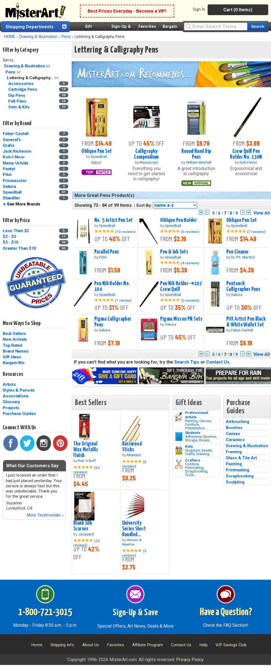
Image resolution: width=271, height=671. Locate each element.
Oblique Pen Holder (178, 220)
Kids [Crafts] (189, 446)
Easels (207, 450)
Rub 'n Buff (87, 460)
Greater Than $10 (19, 248)
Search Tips (186, 362)
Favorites (147, 26)
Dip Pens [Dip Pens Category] (17, 95)
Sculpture (192, 450)
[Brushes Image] (179, 437)
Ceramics (235, 439)
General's (12, 139)
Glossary (11, 401)
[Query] (215, 26)
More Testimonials (44, 515)
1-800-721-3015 (45, 612)
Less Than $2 (16, 230)
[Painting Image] (179, 417)
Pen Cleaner (237, 252)
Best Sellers (14, 333)
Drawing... (204, 454)
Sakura (9, 186)
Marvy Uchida (15, 163)
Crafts (190, 454)
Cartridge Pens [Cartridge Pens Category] (23, 89)
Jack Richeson (17, 151)
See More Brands (23, 204)
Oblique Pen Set (96, 151)
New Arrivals (15, 339)
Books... (205, 440)
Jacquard (86, 534)
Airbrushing (237, 421)
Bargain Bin (13, 362)
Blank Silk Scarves (82, 526)
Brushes (209, 437)
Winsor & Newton (132, 542)
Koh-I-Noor (14, 157)
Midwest (134, 455)
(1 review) (123, 300)
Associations (16, 396)
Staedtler (11, 198)
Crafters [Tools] (192, 460)
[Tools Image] (179, 464)
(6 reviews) (190, 231)
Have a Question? (226, 612)
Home (36, 644)
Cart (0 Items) (237, 9)
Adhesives (193, 437)
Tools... (190, 475)
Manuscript (148, 162)
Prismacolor (14, 180)
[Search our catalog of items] (257, 26)
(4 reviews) (190, 263)
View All (261, 213)
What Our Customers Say (32, 465)
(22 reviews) (86, 542)
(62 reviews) (86, 469)
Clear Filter (48, 66)
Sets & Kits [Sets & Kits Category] (19, 107)
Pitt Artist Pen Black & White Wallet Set (245, 322)
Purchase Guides (19, 413)
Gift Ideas (12, 356)
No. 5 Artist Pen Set (113, 220)
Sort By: (144, 205)
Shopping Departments (29, 26)
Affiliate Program (147, 644)
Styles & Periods (18, 390)
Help (203, 644)
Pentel (9, 168)
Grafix (8, 145)
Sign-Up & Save (135, 612)
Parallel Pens (106, 252)
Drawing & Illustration (38, 36)
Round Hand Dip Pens (196, 154)
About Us (90, 644)
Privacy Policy (190, 659)
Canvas (205, 421)
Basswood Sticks (132, 446)
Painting (191, 421)
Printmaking (194, 468)
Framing (234, 451)
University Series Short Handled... (134, 528)
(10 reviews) (125, 231)
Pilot (7, 174)
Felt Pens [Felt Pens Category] (18, 101)
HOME (9, 36)
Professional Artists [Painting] (196, 414)
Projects (11, 407)
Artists (9, 384)
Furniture (192, 424)
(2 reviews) (190, 300)
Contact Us (217, 362)
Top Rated (12, 345)
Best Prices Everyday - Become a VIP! (127, 11)
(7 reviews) (256, 231)
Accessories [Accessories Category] (21, 83)
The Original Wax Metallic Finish (85, 449)
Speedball (12, 192)
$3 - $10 (10, 242)
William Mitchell (198, 162)
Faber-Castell (16, 133)
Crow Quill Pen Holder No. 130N (246, 154)
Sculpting (235, 482)
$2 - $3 (9, 236)
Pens (66, 36)
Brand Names (15, 351)
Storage (191, 440)
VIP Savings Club (231, 644)
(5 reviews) (134, 553)
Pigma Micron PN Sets (181, 319)
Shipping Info (62, 644)
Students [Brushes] (192, 432)
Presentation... (196, 428)
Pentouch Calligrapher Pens (243, 286)
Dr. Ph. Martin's (243, 257)
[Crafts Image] (179, 450)
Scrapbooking (196, 471)
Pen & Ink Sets (174, 252)
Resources (13, 374)
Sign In (199, 9)
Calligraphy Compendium (146, 154)
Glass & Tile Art (241, 457)
